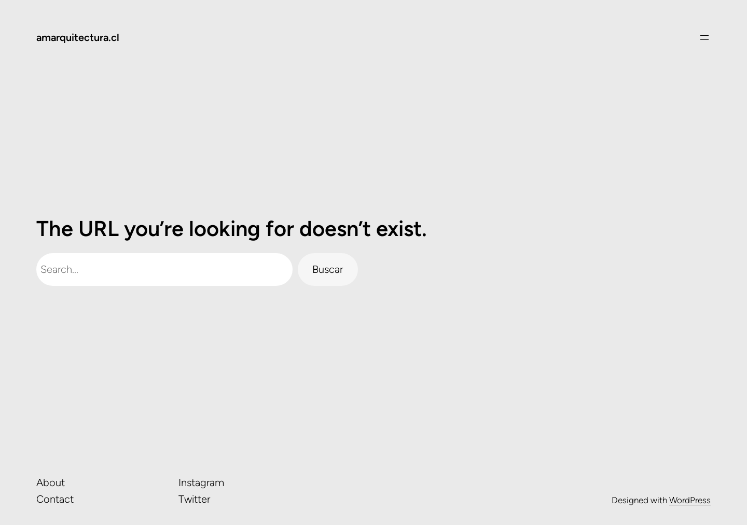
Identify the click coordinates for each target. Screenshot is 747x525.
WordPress (690, 500)
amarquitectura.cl (77, 37)
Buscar (327, 269)
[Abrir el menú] (704, 37)
